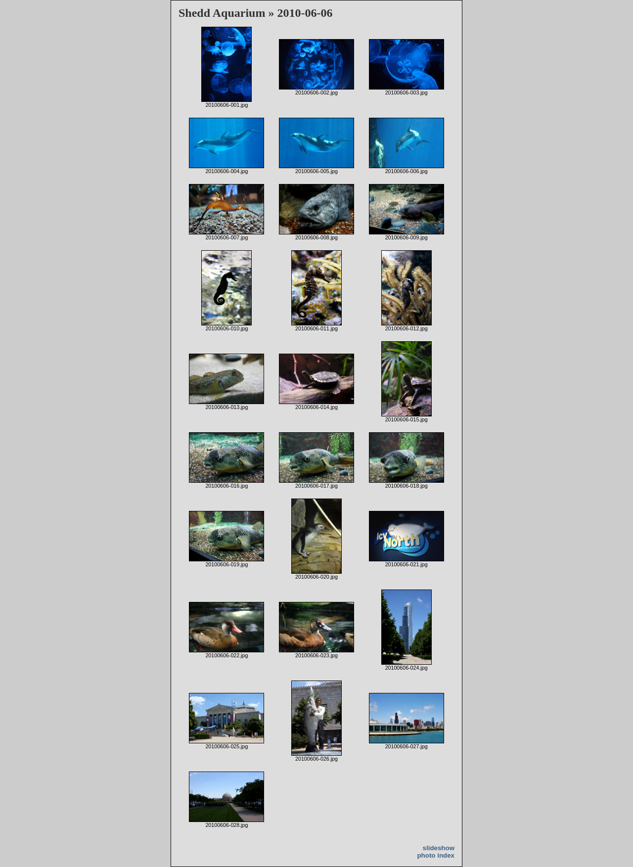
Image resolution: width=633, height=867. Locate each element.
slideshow (438, 848)
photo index (435, 855)
